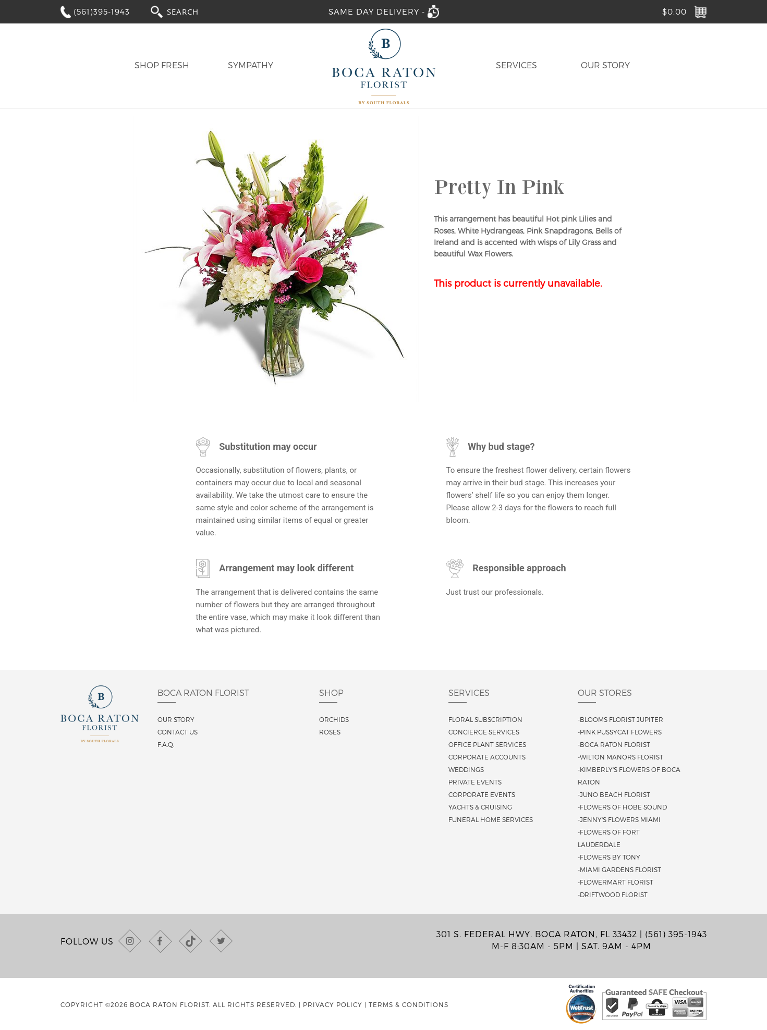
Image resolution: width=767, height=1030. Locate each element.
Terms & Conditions (408, 1004)
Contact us (177, 731)
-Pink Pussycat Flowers (620, 731)
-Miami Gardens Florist (619, 869)
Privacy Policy (332, 1004)
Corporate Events (481, 794)
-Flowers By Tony (609, 857)
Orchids (334, 719)
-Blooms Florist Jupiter (620, 719)
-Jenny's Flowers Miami (619, 819)
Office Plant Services (487, 744)
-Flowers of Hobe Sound (622, 807)
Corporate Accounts (487, 757)
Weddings (466, 769)
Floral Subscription (485, 719)
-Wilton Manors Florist (620, 757)
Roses (329, 731)
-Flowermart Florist (615, 882)
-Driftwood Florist (613, 894)
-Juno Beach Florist (614, 794)
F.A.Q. (165, 744)
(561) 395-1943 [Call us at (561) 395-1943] (676, 934)
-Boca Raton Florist (614, 744)
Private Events (475, 782)
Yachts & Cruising (480, 807)
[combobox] (192, 11)
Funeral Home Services (490, 819)
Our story (175, 719)
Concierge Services (483, 731)
